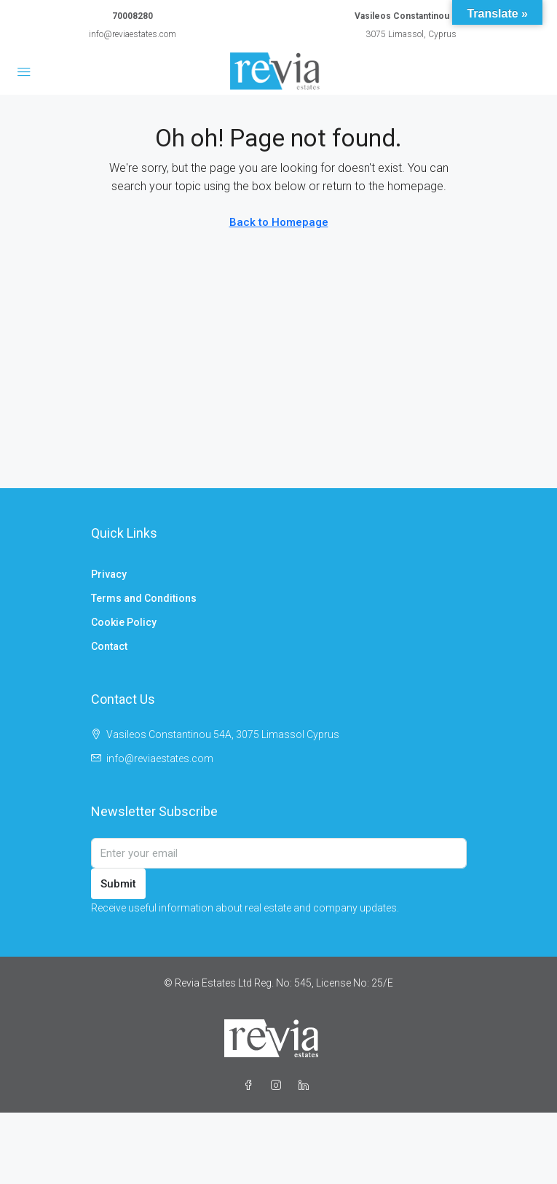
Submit (118, 883)
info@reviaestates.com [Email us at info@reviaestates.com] (159, 758)
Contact (109, 646)
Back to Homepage (278, 222)
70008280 (132, 16)
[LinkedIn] (307, 1085)
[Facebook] (251, 1085)
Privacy (109, 574)
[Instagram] (279, 1085)
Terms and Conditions (144, 598)
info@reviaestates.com (132, 34)
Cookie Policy (124, 622)
